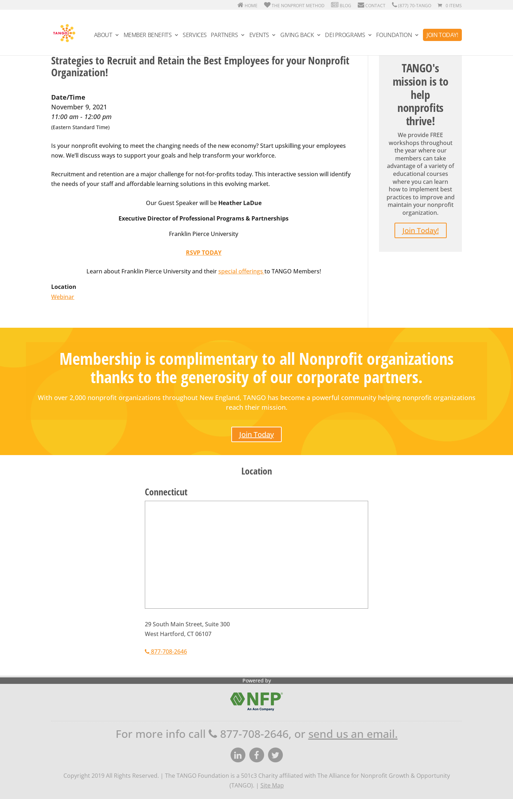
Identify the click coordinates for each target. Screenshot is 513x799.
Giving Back (297, 35)
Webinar (62, 297)
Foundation (394, 35)
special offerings (240, 271)
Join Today (256, 434)
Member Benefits (148, 35)
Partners (224, 35)
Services (195, 35)
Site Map (272, 785)
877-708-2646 (166, 651)
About (103, 35)
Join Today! (442, 35)
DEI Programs (345, 35)
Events (259, 35)
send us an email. (353, 733)
